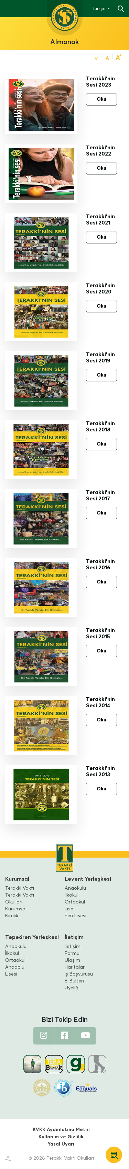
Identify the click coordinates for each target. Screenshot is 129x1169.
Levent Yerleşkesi (88, 879)
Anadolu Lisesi (14, 971)
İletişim (74, 937)
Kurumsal (17, 879)
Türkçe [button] (100, 9)
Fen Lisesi (75, 915)
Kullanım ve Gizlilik (61, 1137)
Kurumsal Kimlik (15, 912)
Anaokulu (75, 888)
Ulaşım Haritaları (75, 964)
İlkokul (71, 895)
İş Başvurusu (79, 974)
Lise (69, 909)
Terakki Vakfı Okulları (19, 899)
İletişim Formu (72, 950)
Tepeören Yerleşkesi (32, 937)
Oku (101, 99)
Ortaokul (75, 902)
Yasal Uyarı (61, 1144)
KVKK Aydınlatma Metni (61, 1129)
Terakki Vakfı (19, 888)
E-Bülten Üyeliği (74, 984)
